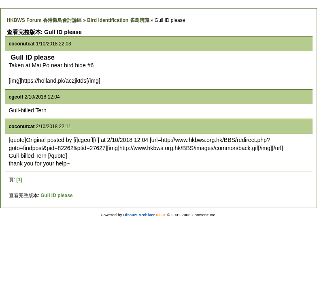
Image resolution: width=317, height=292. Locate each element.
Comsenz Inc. (203, 215)
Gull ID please (56, 195)
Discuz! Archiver (139, 215)
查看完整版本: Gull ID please (44, 32)
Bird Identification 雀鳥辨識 (118, 20)
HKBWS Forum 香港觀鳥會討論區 (44, 20)
